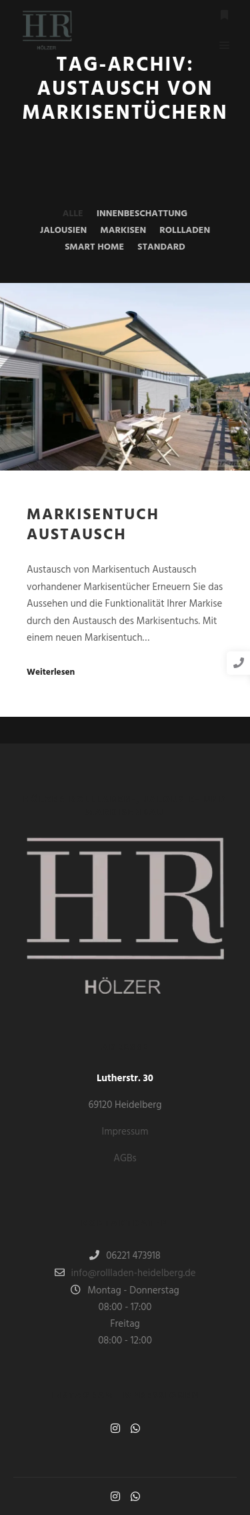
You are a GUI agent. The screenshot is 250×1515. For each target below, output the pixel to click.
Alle (73, 214)
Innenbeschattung (142, 214)
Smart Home (94, 247)
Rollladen (184, 230)
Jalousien (63, 230)
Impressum (125, 1132)
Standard (161, 247)
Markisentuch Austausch (93, 526)
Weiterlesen (51, 672)
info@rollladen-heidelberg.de (125, 1273)
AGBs (125, 1159)
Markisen (123, 230)
